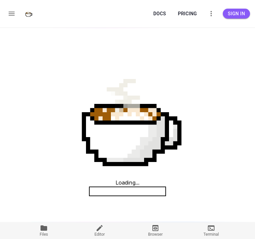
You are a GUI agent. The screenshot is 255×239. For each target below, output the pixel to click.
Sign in (236, 14)
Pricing (187, 14)
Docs (159, 14)
